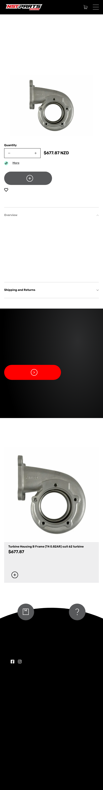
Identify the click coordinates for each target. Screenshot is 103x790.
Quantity (10, 145)
